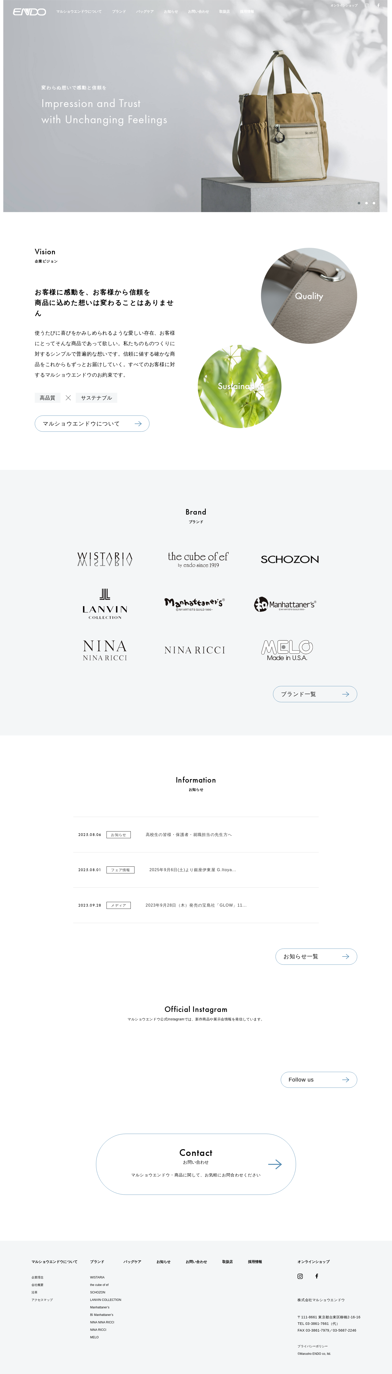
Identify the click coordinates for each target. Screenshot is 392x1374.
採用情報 (247, 11)
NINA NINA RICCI (102, 1322)
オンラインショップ (344, 5)
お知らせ (171, 11)
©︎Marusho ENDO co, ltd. (314, 1354)
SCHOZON (97, 1292)
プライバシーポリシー (313, 1346)
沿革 (35, 1292)
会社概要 (38, 1285)
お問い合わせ (198, 11)
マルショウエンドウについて (79, 11)
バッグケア (145, 11)
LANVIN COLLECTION (105, 1300)
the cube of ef (99, 1285)
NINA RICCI (98, 1330)
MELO (94, 1337)
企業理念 (38, 1277)
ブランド (119, 11)
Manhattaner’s (99, 1307)
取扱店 (224, 11)
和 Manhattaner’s (101, 1315)
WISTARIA (97, 1277)
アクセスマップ (42, 1300)
